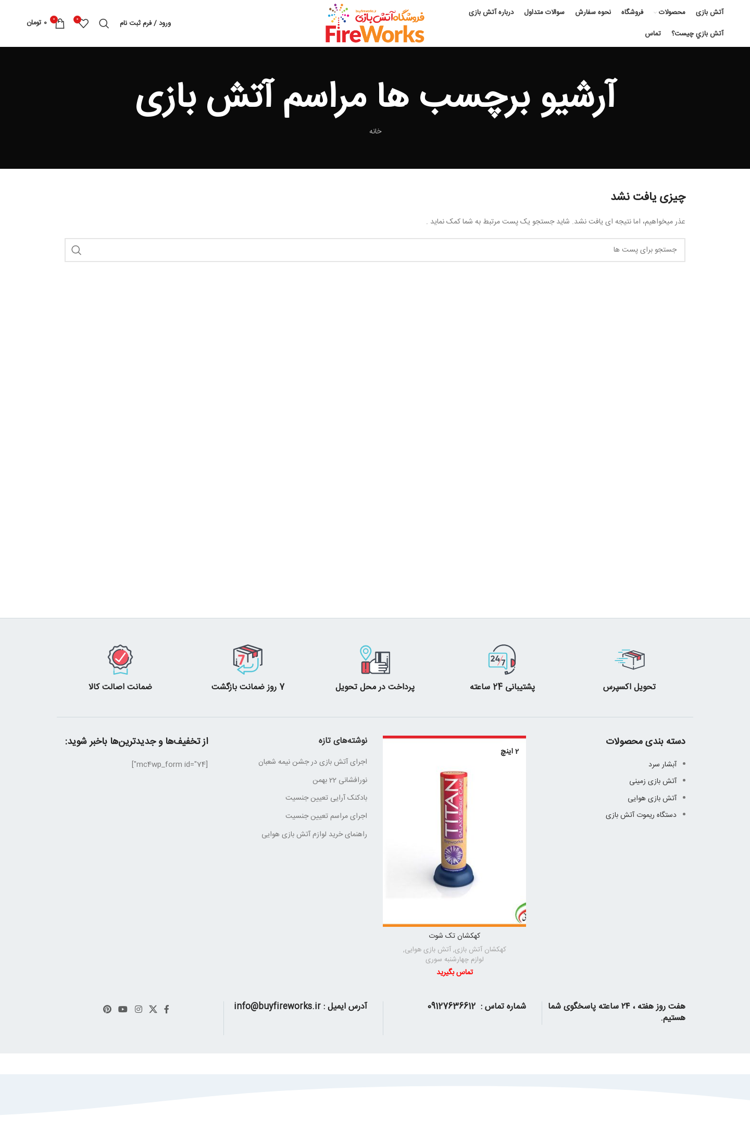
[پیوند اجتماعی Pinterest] (107, 1010)
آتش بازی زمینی (653, 781)
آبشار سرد (662, 765)
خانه (375, 132)
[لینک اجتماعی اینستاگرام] (138, 1010)
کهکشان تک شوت (454, 936)
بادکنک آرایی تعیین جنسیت (326, 798)
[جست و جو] (104, 23)
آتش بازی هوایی (428, 950)
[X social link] (152, 1010)
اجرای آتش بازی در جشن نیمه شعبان (312, 762)
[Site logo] (375, 24)
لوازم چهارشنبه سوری (455, 960)
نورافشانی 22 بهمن (339, 780)
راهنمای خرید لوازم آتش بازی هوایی (314, 834)
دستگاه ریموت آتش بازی (641, 815)
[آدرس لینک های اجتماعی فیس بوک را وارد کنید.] (167, 1010)
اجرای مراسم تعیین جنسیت (326, 816)
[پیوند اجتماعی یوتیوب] (123, 1010)
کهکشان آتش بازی (480, 950)
